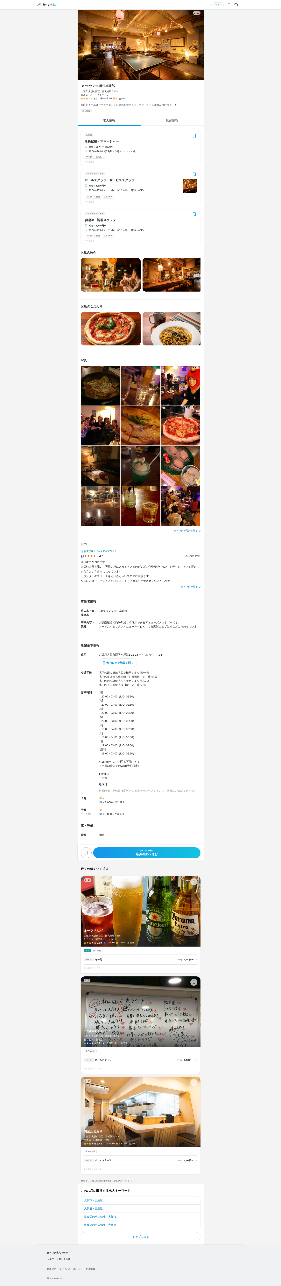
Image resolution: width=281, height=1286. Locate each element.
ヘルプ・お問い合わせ (58, 1259)
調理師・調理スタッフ (100, 220)
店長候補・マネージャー (102, 141)
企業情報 (90, 1269)
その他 (98, 959)
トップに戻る (140, 1236)
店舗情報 (172, 120)
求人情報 (109, 120)
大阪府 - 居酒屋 (93, 1208)
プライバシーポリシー (71, 1269)
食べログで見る (189, 586)
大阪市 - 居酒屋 (93, 1200)
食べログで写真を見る (185, 530)
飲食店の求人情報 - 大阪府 (100, 1224)
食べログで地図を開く (120, 662)
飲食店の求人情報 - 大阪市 (100, 1216)
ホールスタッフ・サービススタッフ (109, 180)
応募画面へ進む (146, 852)
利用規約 (51, 1269)
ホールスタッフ (103, 1060)
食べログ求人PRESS (58, 1252)
